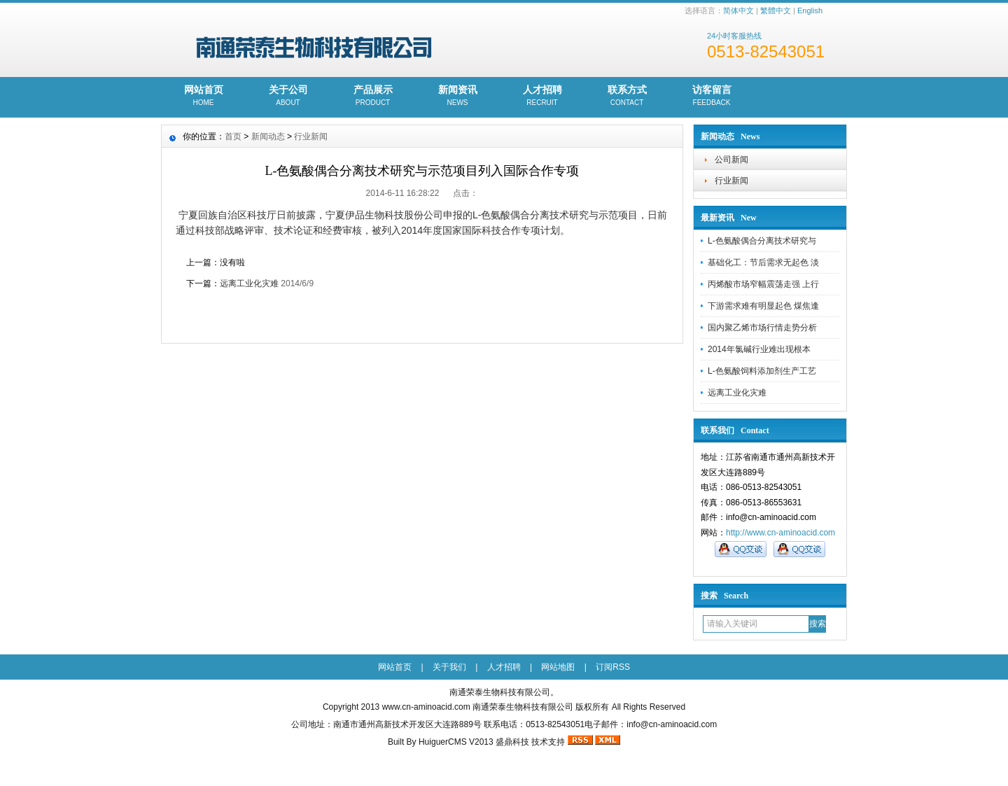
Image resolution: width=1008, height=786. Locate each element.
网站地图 (558, 667)
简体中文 (738, 10)
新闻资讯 (457, 96)
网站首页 (203, 96)
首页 (233, 136)
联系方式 (627, 96)
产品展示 (372, 96)
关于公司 (288, 96)
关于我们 (449, 667)
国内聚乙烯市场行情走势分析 (762, 327)
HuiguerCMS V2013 (456, 742)
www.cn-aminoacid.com (426, 707)
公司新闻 (731, 159)
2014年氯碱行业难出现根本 (759, 349)
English (809, 10)
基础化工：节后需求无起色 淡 (763, 262)
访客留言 (711, 96)
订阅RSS (613, 667)
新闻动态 (268, 136)
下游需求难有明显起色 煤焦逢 (763, 306)
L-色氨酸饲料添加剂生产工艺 (762, 371)
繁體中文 (775, 10)
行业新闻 (731, 180)
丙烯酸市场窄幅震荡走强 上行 (763, 284)
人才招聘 (542, 96)
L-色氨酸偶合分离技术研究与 (762, 241)
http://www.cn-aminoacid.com (780, 533)
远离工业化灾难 (737, 393)
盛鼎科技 (512, 742)
